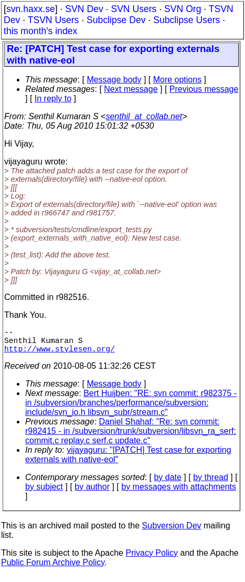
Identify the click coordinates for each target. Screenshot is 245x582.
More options (177, 79)
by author (92, 493)
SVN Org (182, 9)
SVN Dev (84, 9)
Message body (114, 79)
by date (167, 483)
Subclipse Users (186, 20)
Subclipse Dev (116, 20)
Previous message (204, 89)
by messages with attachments (178, 493)
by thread (210, 483)
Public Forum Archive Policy (52, 568)
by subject (44, 493)
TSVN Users (53, 20)
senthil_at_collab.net (143, 116)
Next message (130, 89)
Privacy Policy (151, 559)
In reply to (53, 98)
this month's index (40, 31)
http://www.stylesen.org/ (59, 354)
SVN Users (133, 9)
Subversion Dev (171, 531)
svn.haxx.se (30, 9)
